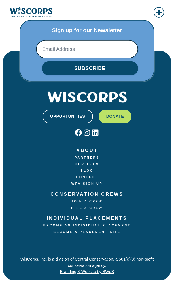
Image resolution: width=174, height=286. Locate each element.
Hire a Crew (87, 207)
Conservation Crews (86, 194)
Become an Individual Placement (87, 225)
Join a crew (87, 201)
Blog (87, 170)
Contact (87, 177)
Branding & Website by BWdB (87, 271)
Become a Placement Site (86, 231)
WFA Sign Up (87, 183)
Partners (87, 157)
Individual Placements (87, 217)
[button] (159, 12)
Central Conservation (94, 259)
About (87, 150)
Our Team (87, 164)
